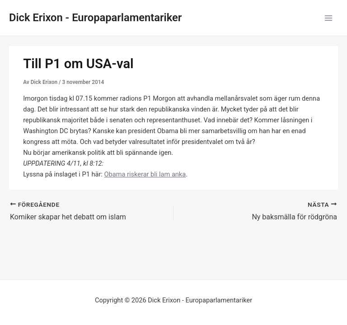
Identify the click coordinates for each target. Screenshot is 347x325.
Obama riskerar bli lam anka (145, 174)
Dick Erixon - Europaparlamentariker (95, 17)
